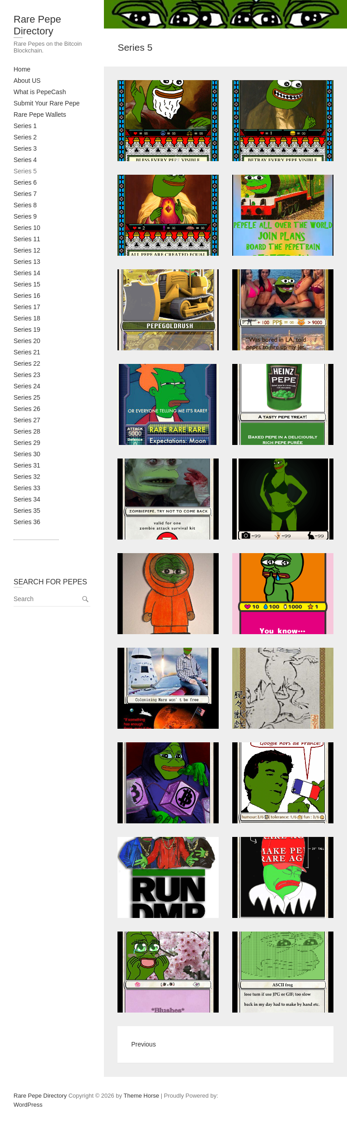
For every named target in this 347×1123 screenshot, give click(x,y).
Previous (143, 1044)
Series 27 (27, 420)
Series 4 (25, 159)
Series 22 (27, 363)
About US (27, 80)
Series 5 (25, 171)
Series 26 (27, 408)
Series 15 (27, 284)
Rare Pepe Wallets (40, 114)
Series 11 (27, 239)
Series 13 (27, 261)
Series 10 (27, 227)
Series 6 (25, 182)
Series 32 (27, 476)
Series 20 (27, 340)
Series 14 (27, 273)
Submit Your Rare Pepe (47, 103)
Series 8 (25, 205)
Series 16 (27, 295)
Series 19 (27, 329)
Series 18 (27, 318)
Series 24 (27, 386)
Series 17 (27, 307)
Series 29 (27, 442)
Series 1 (25, 125)
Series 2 (25, 137)
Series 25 (27, 397)
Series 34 (27, 499)
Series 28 (27, 431)
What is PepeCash (40, 92)
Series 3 (25, 148)
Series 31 (27, 465)
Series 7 (25, 193)
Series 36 (27, 522)
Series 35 (27, 510)
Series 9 (25, 216)
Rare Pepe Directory (37, 25)
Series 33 (27, 488)
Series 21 (27, 352)
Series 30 (27, 454)
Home (22, 69)
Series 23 (27, 374)
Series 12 (27, 250)
